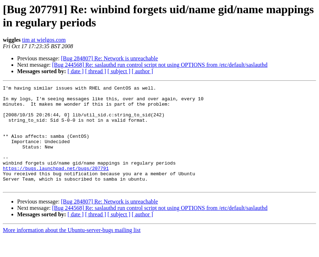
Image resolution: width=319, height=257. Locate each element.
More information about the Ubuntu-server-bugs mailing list (71, 250)
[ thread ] (95, 71)
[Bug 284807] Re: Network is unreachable (109, 58)
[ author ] (142, 71)
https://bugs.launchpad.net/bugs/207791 (56, 185)
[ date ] (76, 71)
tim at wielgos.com (44, 40)
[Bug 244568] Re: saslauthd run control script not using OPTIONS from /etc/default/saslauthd (160, 65)
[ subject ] (119, 71)
